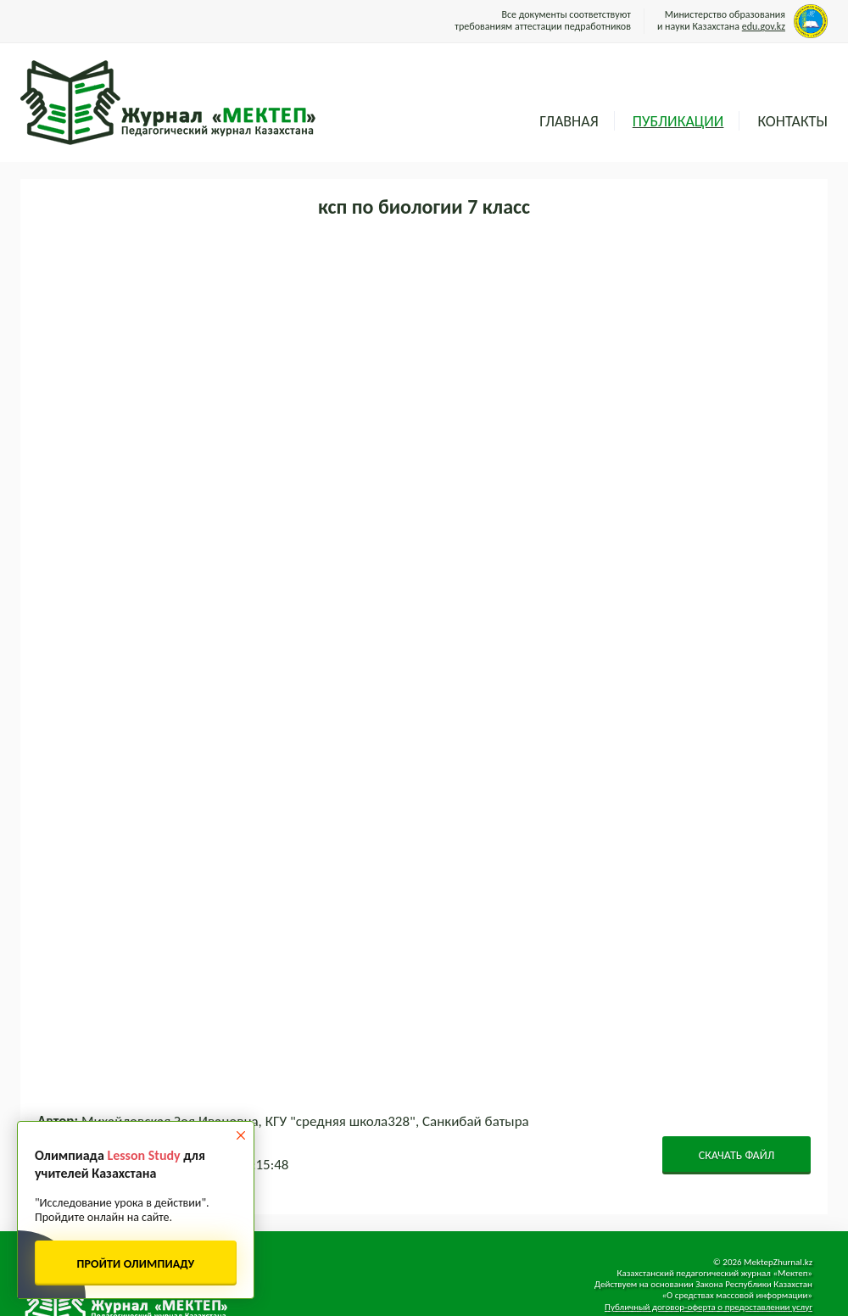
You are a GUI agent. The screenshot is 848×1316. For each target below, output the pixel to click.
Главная (568, 121)
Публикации (678, 121)
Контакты (792, 121)
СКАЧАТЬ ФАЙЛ (737, 1155)
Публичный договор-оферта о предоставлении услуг (708, 1307)
